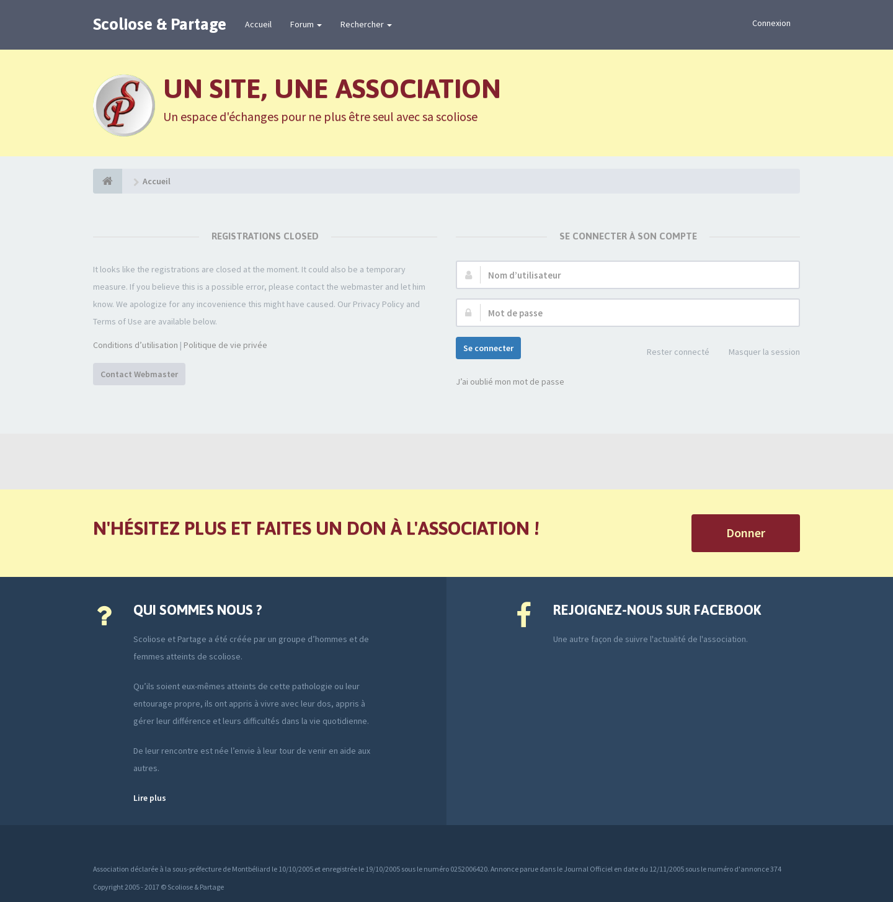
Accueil (258, 24)
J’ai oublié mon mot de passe (510, 381)
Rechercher (366, 24)
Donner (745, 532)
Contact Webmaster (139, 374)
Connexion (771, 23)
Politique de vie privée (225, 345)
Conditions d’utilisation (135, 345)
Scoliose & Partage (159, 24)
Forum (306, 24)
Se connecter (488, 348)
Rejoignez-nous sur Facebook (657, 610)
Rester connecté (671, 352)
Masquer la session (757, 352)
